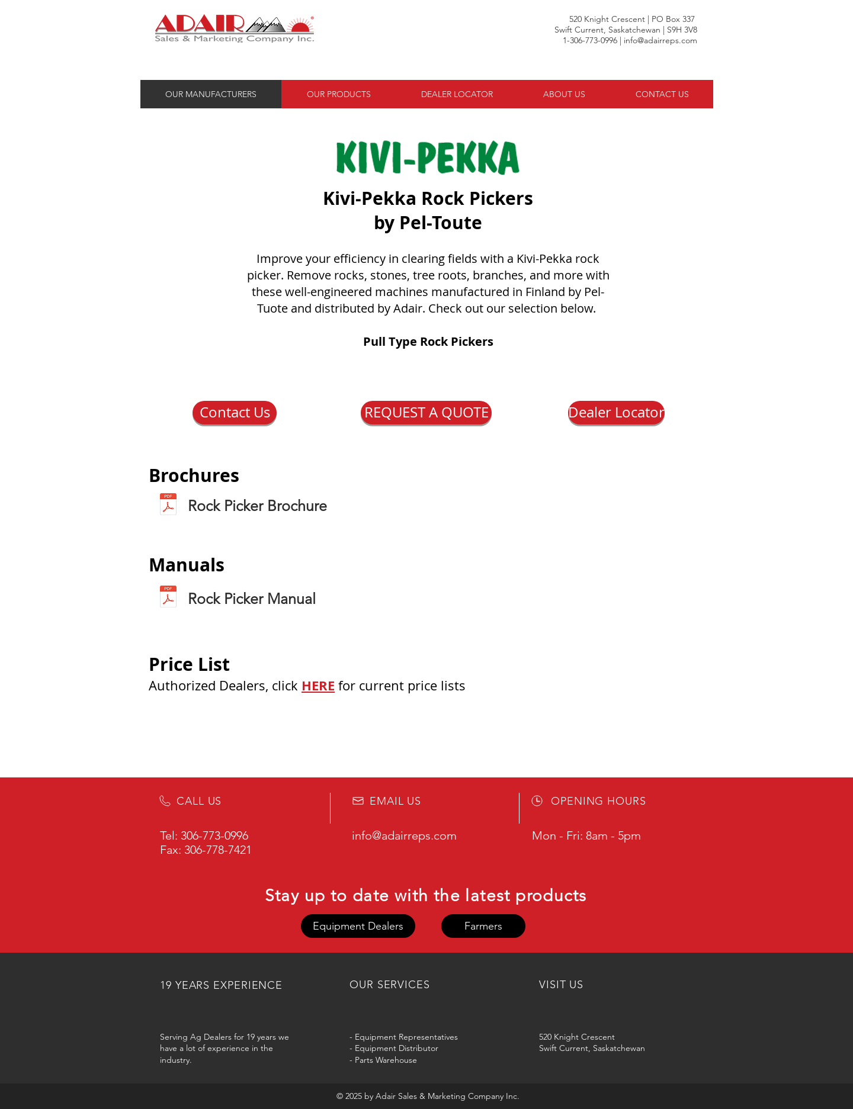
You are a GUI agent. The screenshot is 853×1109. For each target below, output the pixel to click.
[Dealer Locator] (616, 413)
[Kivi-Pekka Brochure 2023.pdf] (168, 505)
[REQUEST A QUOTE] (426, 413)
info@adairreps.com (660, 40)
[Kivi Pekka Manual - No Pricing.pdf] (168, 598)
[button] (235, 413)
